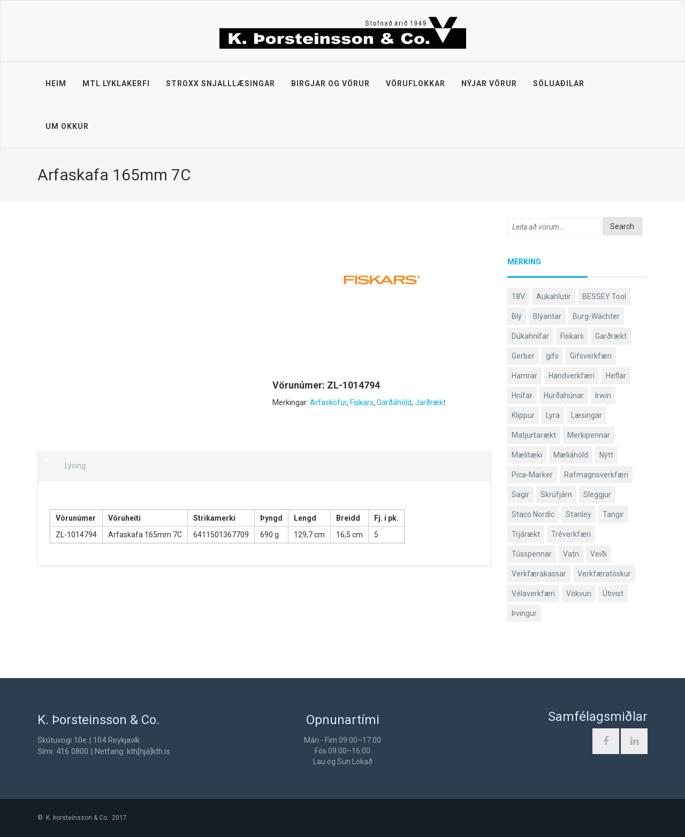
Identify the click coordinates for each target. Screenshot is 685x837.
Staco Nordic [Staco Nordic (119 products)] (533, 514)
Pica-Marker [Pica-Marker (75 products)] (532, 474)
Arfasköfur (328, 402)
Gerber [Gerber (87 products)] (523, 356)
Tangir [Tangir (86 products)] (613, 514)
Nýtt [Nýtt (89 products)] (606, 455)
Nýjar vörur (489, 83)
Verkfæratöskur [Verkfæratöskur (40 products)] (604, 573)
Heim (55, 83)
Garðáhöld (394, 402)
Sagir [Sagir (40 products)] (520, 494)
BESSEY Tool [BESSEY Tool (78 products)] (604, 296)
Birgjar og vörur (330, 83)
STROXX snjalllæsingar (220, 83)
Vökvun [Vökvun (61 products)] (578, 593)
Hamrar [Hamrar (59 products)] (524, 375)
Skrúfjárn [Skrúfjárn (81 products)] (556, 494)
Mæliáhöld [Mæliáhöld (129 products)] (570, 455)
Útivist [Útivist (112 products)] (613, 593)
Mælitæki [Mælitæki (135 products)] (527, 455)
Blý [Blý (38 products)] (517, 316)
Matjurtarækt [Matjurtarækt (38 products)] (534, 435)
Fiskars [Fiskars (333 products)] (572, 336)
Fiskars (362, 402)
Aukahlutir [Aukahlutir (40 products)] (553, 296)
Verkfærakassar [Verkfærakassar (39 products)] (539, 573)
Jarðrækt (430, 402)
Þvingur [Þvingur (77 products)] (524, 613)
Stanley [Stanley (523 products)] (578, 514)
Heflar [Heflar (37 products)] (616, 375)
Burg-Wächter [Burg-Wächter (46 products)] (596, 316)
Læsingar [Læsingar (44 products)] (586, 415)
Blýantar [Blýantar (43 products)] (547, 316)
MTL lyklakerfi (116, 83)
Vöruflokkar (415, 83)
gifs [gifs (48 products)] (552, 356)
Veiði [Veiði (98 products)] (598, 554)
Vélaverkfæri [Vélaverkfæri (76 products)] (533, 593)
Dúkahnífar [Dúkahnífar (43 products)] (530, 336)
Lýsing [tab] (75, 465)
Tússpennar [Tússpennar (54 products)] (532, 554)
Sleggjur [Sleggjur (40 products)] (597, 494)
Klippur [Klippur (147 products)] (523, 415)
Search (622, 226)
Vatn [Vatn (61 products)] (571, 554)
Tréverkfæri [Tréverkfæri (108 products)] (571, 534)
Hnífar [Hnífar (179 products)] (522, 395)
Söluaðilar (558, 83)
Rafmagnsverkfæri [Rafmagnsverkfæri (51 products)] (596, 474)
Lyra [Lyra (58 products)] (553, 415)
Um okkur (67, 126)
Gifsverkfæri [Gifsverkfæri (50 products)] (591, 356)
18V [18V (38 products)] (518, 296)
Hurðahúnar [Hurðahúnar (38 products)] (564, 395)
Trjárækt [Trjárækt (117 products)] (526, 534)
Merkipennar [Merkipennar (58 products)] (588, 435)
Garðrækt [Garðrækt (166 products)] (611, 336)
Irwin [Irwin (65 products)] (603, 395)
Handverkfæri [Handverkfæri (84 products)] (572, 375)
